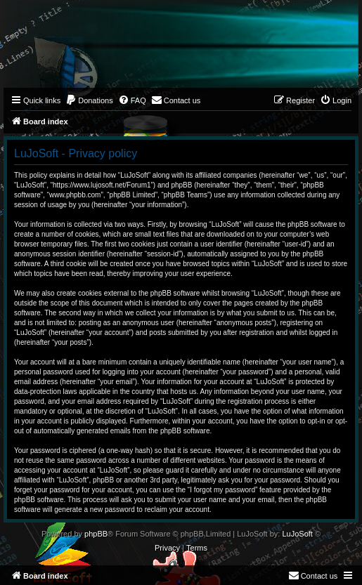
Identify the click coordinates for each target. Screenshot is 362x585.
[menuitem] (89, 100)
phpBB (96, 534)
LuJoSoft (297, 534)
